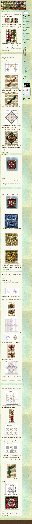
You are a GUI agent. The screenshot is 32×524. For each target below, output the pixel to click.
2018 (24, 48)
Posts (24, 12)
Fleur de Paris (24, 18)
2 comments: (8, 151)
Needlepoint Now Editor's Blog (26, 24)
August (25, 65)
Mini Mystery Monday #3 (7, 54)
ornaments (7, 152)
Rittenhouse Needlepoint (25, 29)
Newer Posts (2, 517)
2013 (24, 53)
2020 (24, 46)
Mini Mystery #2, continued (7, 385)
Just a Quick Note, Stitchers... (8, 156)
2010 (24, 73)
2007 (24, 76)
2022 (24, 44)
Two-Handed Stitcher (10, 3)
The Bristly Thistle (25, 35)
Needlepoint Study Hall (25, 25)
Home (11, 517)
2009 (24, 74)
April (25, 69)
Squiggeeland (24, 31)
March (25, 70)
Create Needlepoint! (25, 17)
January (25, 72)
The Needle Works (25, 37)
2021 (24, 45)
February (25, 71)
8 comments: (8, 50)
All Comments (25, 13)
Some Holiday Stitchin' (6, 13)
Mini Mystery (4, 152)
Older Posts (20, 517)
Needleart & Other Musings (25, 23)
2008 (24, 75)
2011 (24, 55)
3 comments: (8, 269)
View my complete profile (25, 81)
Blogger (21, 522)
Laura (24, 79)
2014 (24, 52)
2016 (24, 50)
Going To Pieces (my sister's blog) (26, 19)
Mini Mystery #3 (5, 273)
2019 (24, 47)
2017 (24, 49)
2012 (24, 54)
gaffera (17, 522)
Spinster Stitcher (24, 30)
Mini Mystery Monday (6, 189)
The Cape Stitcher (24, 36)
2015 (24, 51)
